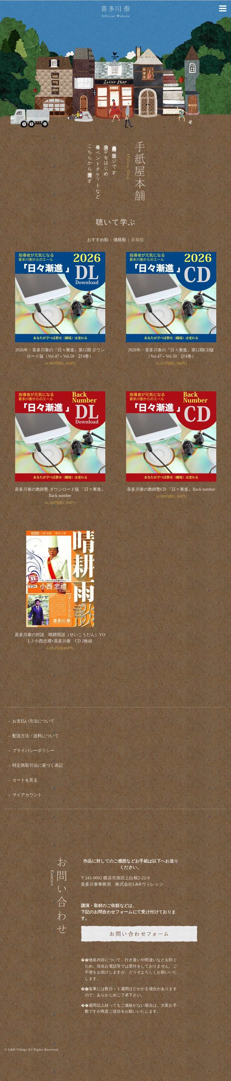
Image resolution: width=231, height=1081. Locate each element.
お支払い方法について (33, 721)
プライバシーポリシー (33, 750)
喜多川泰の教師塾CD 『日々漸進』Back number (171, 489)
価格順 (119, 240)
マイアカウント (27, 795)
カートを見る (25, 780)
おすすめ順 (97, 240)
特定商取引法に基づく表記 (37, 765)
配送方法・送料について (35, 736)
